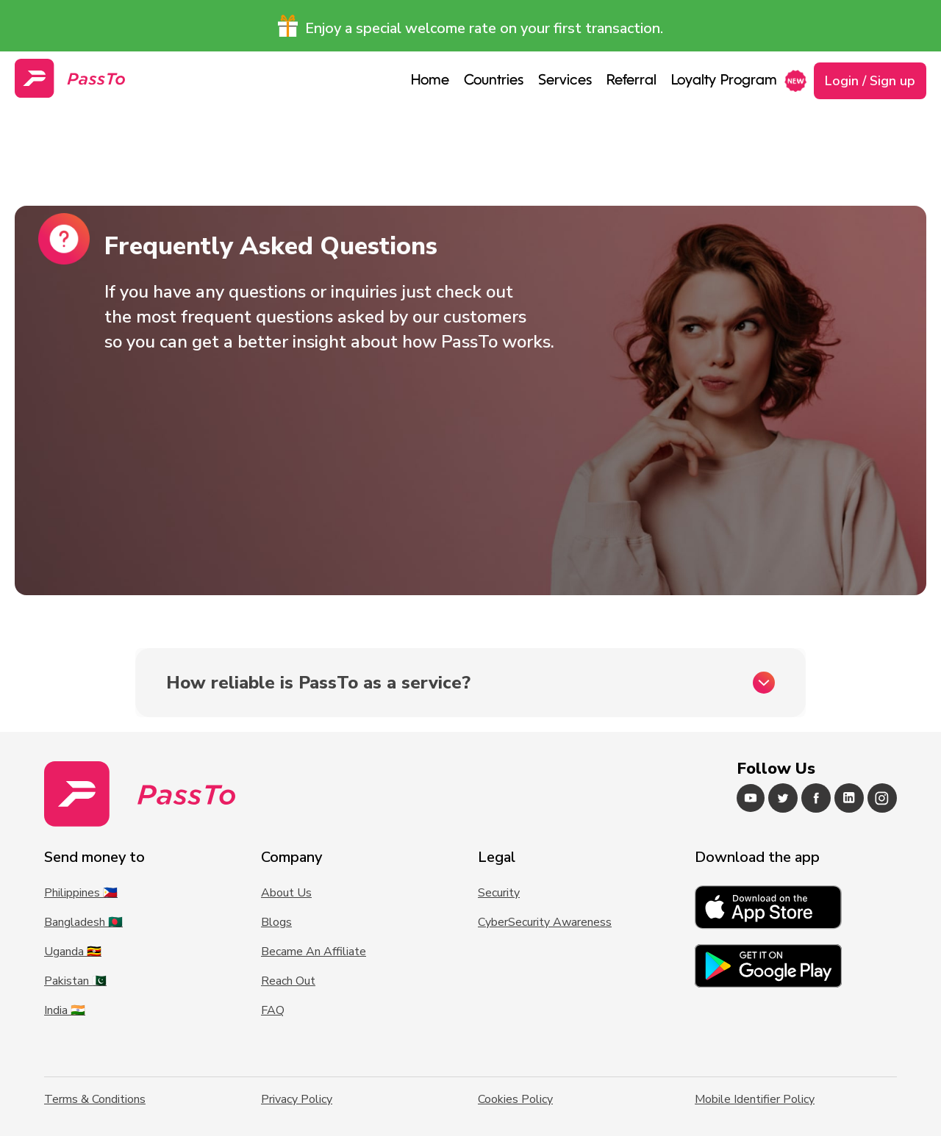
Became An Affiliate (313, 951)
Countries (493, 80)
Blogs (276, 922)
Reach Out (288, 981)
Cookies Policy (515, 1099)
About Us (286, 893)
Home (430, 80)
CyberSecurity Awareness (545, 922)
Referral (631, 80)
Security (499, 893)
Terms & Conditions (95, 1099)
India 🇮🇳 (64, 1010)
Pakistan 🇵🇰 (75, 981)
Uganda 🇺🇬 (72, 951)
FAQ (273, 1010)
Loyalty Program (724, 80)
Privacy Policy (296, 1099)
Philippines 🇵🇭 (81, 893)
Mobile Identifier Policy (755, 1099)
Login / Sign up (870, 81)
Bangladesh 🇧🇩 (83, 922)
